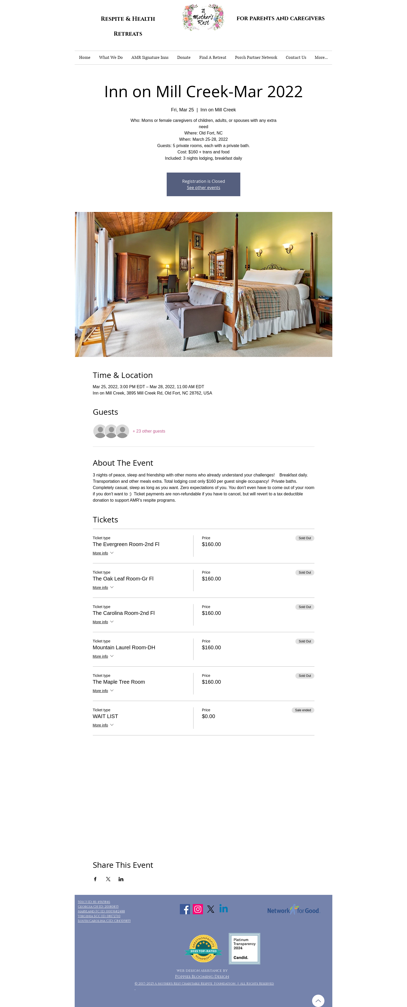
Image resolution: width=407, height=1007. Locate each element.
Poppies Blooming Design (202, 976)
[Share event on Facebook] (95, 879)
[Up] (318, 1001)
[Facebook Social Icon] (185, 909)
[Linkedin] (223, 909)
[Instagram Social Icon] (198, 909)
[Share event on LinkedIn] (121, 879)
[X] (211, 909)
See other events (203, 187)
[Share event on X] (108, 879)
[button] (111, 57)
